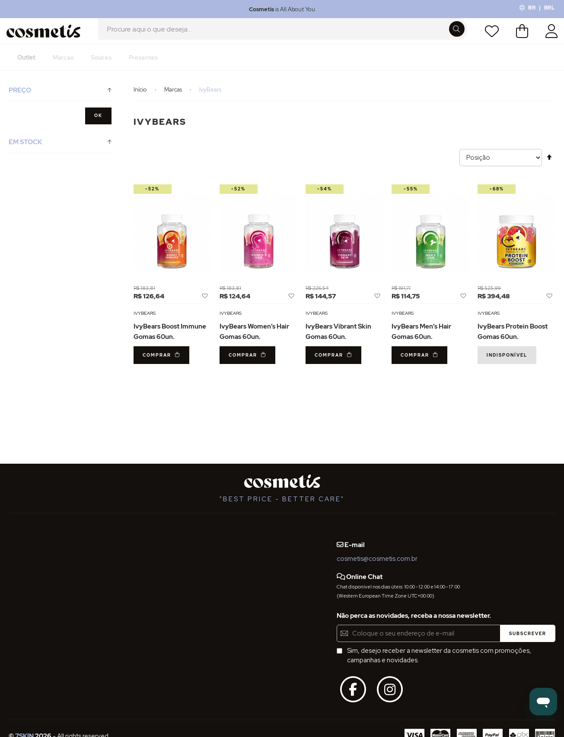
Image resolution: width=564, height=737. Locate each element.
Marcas (173, 99)
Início (141, 99)
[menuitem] (26, 67)
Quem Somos (29, 535)
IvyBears (145, 322)
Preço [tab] (20, 99)
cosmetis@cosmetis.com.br (377, 558)
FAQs (16, 551)
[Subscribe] (527, 633)
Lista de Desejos (489, 36)
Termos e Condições (39, 567)
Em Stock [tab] (25, 151)
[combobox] (283, 36)
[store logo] (46, 35)
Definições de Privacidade (47, 583)
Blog (111, 535)
